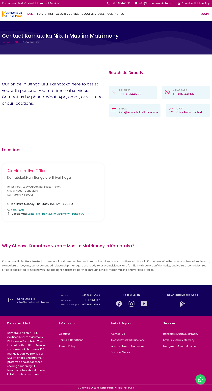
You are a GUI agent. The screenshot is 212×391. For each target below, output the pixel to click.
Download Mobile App (193, 3)
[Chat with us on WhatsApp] (200, 379)
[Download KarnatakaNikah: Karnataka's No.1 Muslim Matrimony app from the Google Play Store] (182, 306)
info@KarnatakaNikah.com (138, 112)
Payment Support (70, 304)
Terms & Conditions (71, 340)
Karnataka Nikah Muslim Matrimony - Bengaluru (55, 213)
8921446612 (17, 210)
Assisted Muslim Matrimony (127, 346)
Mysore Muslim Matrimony (178, 340)
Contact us (118, 334)
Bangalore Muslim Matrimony (180, 334)
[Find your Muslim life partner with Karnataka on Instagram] (131, 306)
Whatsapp (66, 300)
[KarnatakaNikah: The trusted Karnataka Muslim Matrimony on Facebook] (119, 306)
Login (205, 14)
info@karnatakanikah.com (153, 3)
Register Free (44, 14)
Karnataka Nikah (12, 42)
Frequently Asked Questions (128, 340)
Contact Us (115, 14)
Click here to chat (189, 112)
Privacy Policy (67, 346)
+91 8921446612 (119, 3)
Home (29, 14)
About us (64, 334)
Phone (64, 295)
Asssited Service (67, 14)
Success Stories (93, 14)
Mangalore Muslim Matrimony (181, 346)
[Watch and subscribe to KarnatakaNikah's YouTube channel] (144, 306)
